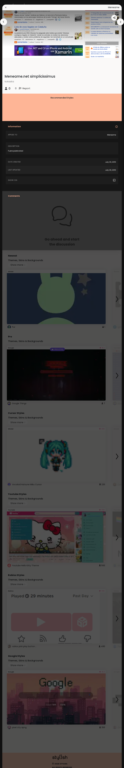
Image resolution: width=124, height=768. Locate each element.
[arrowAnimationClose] (3, 21)
